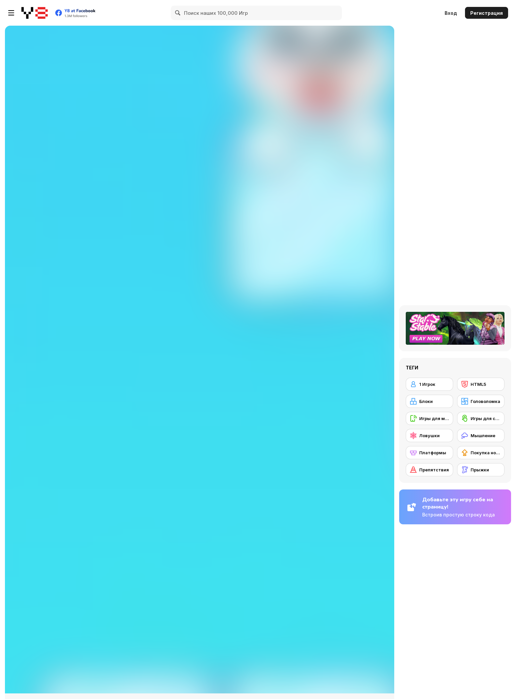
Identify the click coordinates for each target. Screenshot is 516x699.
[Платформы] (429, 452)
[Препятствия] (429, 469)
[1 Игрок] (429, 384)
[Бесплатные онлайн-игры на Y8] (34, 13)
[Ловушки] (429, 435)
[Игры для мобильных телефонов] (429, 418)
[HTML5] (480, 384)
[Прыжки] (480, 469)
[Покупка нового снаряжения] (480, 452)
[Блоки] (429, 401)
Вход (451, 13)
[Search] (178, 13)
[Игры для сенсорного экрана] (480, 418)
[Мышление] (480, 435)
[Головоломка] (480, 401)
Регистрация (486, 13)
